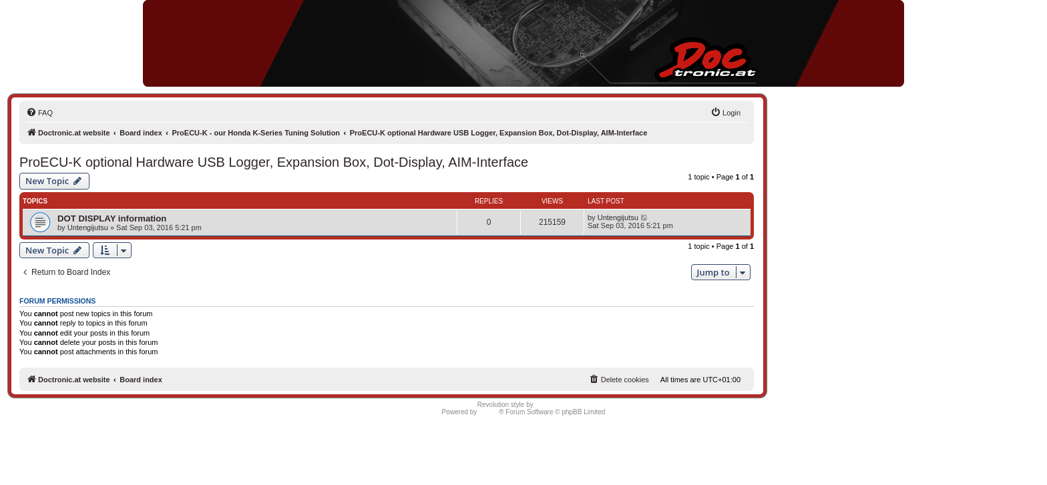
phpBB (489, 412)
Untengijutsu (87, 227)
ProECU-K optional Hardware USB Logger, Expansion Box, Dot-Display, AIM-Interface (273, 162)
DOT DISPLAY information (111, 218)
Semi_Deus (553, 404)
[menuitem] (39, 113)
